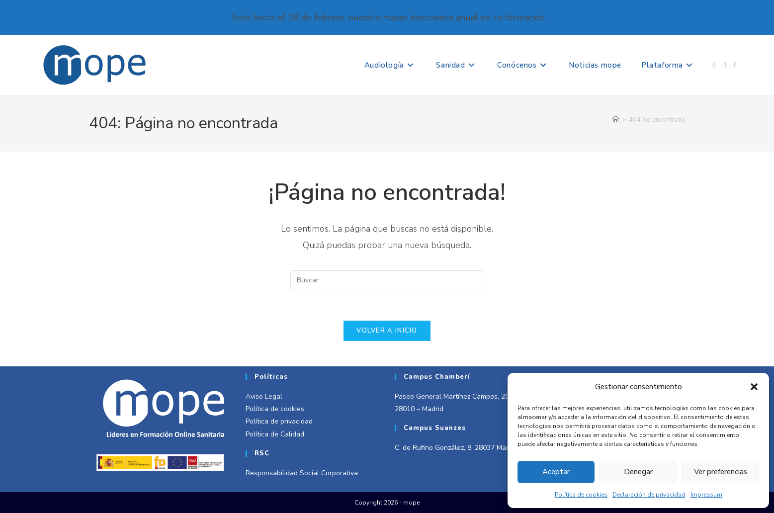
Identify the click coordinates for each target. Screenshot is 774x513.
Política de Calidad (275, 434)
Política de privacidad (279, 421)
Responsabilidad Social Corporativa (302, 473)
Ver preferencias (720, 472)
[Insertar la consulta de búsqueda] (387, 280)
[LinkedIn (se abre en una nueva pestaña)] (735, 65)
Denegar (638, 472)
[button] (754, 387)
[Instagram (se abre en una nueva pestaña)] (725, 65)
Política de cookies (581, 495)
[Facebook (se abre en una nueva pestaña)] (714, 65)
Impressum (706, 495)
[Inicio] (615, 119)
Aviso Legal (264, 396)
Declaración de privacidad (649, 495)
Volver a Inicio (387, 330)
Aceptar (556, 472)
